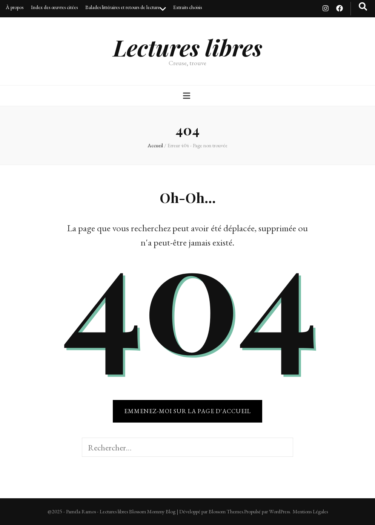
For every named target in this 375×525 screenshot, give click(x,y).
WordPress (279, 511)
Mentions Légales (310, 511)
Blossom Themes (226, 511)
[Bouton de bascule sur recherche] (363, 6)
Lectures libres (187, 47)
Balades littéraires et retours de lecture (122, 7)
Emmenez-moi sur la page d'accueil (187, 411)
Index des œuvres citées (54, 7)
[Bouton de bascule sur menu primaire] (187, 96)
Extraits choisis (187, 7)
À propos (14, 7)
